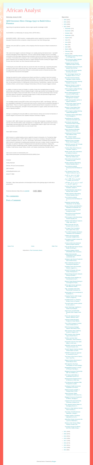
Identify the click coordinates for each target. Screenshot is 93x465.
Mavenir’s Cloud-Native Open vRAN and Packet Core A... (72, 108)
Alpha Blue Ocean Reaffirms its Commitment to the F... (73, 278)
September (68, 35)
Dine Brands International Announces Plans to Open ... (73, 122)
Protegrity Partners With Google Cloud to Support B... (73, 296)
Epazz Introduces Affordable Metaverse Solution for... (72, 130)
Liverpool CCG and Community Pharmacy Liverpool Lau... (73, 401)
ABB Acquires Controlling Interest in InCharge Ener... (73, 56)
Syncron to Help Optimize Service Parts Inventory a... (73, 408)
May (66, 44)
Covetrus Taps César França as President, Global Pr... (73, 148)
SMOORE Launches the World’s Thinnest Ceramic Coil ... (73, 346)
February (67, 51)
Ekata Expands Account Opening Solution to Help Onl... (73, 82)
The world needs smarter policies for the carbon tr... (73, 304)
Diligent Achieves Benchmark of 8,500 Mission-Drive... (73, 361)
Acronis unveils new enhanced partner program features (73, 243)
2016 (65, 443)
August (67, 37)
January (67, 53)
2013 (65, 449)
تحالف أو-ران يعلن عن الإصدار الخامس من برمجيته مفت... (72, 175)
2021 (65, 431)
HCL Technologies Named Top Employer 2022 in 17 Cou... (73, 74)
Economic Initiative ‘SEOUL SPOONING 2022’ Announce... (73, 251)
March (67, 49)
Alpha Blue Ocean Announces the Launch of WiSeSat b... (73, 420)
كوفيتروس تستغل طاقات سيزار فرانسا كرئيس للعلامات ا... (72, 179)
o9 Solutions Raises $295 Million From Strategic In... (73, 115)
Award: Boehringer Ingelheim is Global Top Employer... (73, 307)
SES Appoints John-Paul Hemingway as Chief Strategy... (74, 364)
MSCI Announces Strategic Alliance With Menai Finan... (73, 327)
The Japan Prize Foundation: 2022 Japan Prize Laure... (72, 229)
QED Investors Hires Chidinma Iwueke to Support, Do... (73, 331)
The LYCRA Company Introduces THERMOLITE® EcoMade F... (73, 232)
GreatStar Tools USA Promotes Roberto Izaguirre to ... (73, 267)
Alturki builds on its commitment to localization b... (74, 293)
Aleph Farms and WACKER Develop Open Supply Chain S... (73, 312)
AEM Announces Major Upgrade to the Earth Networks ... (73, 60)
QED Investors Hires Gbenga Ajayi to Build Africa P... (72, 335)
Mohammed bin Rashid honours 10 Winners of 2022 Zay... (73, 379)
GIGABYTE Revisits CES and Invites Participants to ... (72, 271)
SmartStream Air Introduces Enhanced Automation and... (73, 119)
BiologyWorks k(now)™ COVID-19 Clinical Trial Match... (73, 368)
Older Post (54, 246)
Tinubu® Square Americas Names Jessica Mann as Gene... (74, 349)
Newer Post (11, 246)
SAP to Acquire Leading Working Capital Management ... (73, 89)
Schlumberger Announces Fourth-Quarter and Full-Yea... (73, 67)
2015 (65, 445)
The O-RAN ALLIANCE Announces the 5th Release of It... (73, 168)
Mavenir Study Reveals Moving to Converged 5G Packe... (73, 282)
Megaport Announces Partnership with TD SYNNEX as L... (73, 372)
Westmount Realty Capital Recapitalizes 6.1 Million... (72, 126)
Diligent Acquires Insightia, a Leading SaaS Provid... (72, 390)
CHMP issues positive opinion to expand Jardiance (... (73, 100)
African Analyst (23, 10)
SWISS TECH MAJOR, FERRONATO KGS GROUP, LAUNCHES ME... (73, 255)
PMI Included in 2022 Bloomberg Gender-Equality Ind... (73, 217)
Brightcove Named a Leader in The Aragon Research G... (73, 85)
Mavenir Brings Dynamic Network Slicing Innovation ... (73, 274)
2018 (65, 438)
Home (32, 246)
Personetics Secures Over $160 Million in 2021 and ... (73, 342)
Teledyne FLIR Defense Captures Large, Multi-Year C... (73, 221)
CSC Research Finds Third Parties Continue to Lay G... (73, 172)
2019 (65, 436)
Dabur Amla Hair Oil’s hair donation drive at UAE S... (72, 225)
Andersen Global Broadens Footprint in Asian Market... (72, 320)
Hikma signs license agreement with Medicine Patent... (73, 285)
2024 (65, 22)
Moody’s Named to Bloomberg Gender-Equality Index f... (73, 163)
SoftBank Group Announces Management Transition (72, 97)
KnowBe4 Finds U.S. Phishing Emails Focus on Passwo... (72, 300)
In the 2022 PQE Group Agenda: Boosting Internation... (73, 71)
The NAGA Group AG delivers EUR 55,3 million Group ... (72, 427)
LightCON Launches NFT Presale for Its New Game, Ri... (73, 145)
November (68, 30)
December (68, 28)
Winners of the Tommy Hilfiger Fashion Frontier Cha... (72, 423)
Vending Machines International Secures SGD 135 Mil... (73, 190)
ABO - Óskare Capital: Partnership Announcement (72, 137)
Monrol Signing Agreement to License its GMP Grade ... (72, 93)
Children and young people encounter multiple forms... (72, 236)
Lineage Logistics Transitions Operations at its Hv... (72, 416)
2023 (65, 24)
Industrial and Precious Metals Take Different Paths (73, 133)
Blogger (54, 461)
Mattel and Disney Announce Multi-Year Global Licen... (72, 156)
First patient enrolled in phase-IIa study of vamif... (73, 240)
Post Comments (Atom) (36, 250)
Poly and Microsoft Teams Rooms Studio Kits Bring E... (73, 247)
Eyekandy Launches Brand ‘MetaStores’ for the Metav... (73, 203)
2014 (65, 447)
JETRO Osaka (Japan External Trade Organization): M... (73, 104)
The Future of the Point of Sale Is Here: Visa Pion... (73, 357)
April (66, 47)
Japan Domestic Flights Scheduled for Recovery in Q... (73, 394)
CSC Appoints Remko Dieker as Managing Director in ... (73, 405)
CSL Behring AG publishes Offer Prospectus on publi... (73, 383)
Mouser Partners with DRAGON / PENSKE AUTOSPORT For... (73, 206)
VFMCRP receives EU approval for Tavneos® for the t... (73, 353)
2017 (65, 440)
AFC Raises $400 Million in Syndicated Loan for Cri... (72, 375)
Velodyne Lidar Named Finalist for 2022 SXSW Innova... (73, 259)
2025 (65, 19)
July (66, 40)
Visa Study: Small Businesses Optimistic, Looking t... (72, 412)
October (67, 33)
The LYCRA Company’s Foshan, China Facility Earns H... (73, 324)
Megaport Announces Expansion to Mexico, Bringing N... (73, 397)
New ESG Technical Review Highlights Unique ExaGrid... (73, 78)
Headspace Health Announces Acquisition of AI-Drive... (73, 386)
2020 (65, 433)
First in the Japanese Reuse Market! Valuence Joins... (72, 316)
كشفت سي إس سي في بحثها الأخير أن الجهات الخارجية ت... (74, 183)
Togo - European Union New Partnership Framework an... (73, 289)
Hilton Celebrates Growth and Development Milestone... (72, 263)
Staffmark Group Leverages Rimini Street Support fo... (72, 141)
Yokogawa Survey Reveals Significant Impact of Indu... (72, 63)
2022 (65, 26)
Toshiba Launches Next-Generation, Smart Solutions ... (73, 338)
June (66, 42)
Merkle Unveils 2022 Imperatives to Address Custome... (73, 152)
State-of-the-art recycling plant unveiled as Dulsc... (73, 159)
